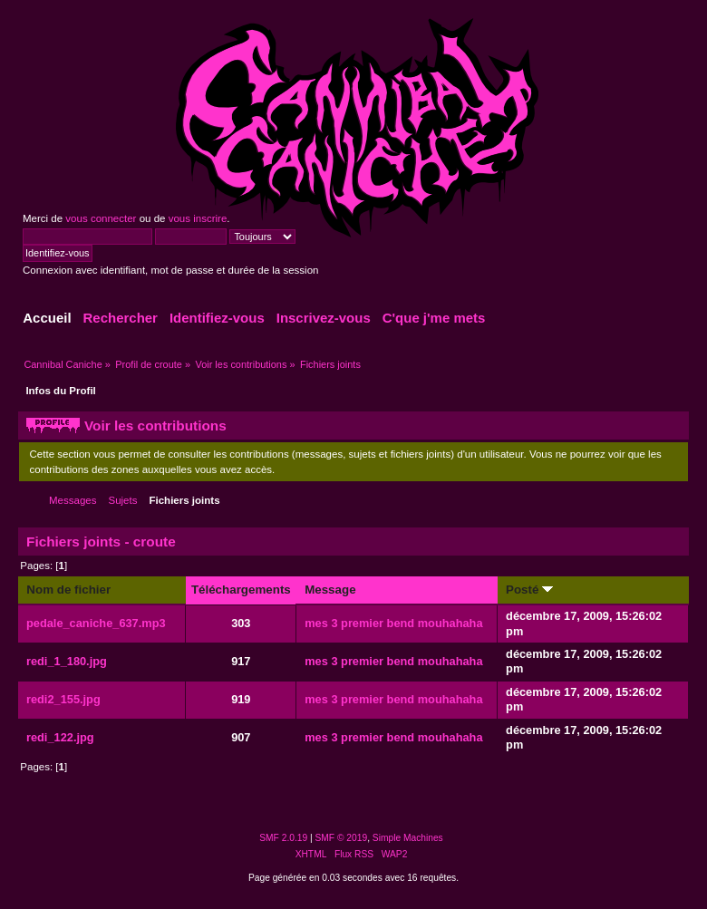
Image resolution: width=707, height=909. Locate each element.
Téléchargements (241, 589)
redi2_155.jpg (63, 699)
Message (330, 589)
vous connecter (100, 218)
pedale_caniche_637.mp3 (96, 623)
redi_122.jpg (60, 737)
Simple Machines (408, 838)
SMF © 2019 (341, 838)
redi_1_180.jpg (66, 661)
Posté (529, 589)
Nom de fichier (68, 589)
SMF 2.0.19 (283, 838)
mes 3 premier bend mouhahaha (393, 623)
